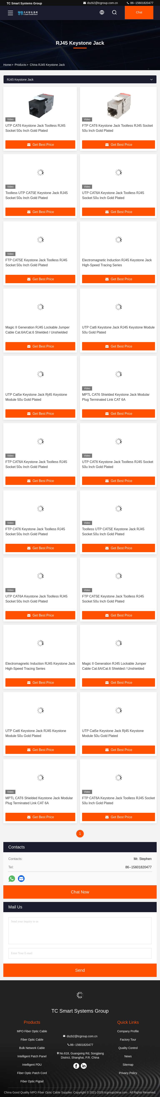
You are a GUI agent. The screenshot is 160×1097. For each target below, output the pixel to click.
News (128, 1056)
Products (20, 64)
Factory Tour (128, 1039)
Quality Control (128, 1048)
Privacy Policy (128, 1073)
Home (7, 64)
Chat (138, 13)
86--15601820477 (139, 3)
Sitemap (128, 1064)
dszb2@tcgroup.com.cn (100, 3)
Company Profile (128, 1031)
